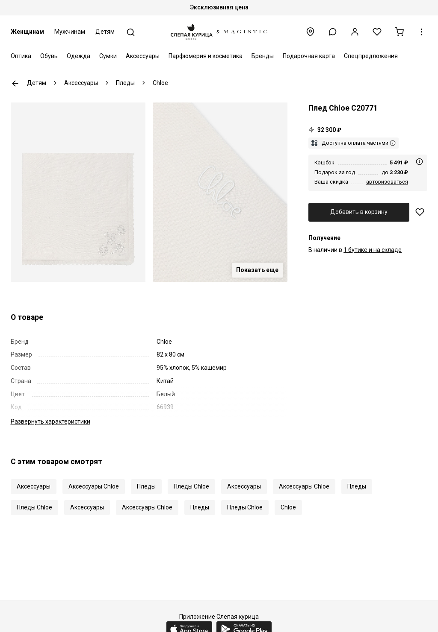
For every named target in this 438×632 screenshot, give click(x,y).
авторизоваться (387, 181)
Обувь (49, 56)
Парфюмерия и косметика (206, 56)
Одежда (78, 56)
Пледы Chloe (191, 486)
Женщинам (27, 31)
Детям (105, 31)
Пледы (146, 486)
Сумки (108, 56)
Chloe (288, 507)
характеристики (50, 421)
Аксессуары (143, 56)
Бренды (263, 56)
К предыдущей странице (15, 83)
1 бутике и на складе (372, 249)
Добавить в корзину (359, 211)
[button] (332, 31)
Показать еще (257, 269)
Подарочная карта (309, 56)
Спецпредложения (371, 56)
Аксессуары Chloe (93, 486)
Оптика (21, 56)
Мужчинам (69, 31)
